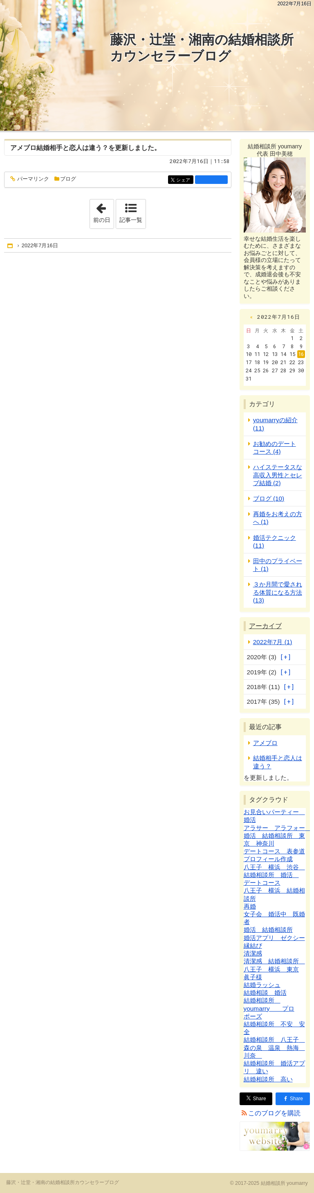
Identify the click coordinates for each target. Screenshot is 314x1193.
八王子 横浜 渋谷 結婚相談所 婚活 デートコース (274, 875)
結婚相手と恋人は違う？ (72, 147)
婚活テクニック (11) (274, 541)
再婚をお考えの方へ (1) (277, 517)
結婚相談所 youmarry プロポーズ (269, 1008)
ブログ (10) (269, 498)
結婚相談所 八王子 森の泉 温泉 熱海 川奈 (274, 1047)
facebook (211, 179)
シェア (184, 180)
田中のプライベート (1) (277, 564)
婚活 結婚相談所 (268, 929)
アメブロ (23, 147)
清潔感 (253, 953)
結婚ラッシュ (262, 984)
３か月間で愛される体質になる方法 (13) (277, 592)
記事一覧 (130, 220)
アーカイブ (265, 625)
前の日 (103, 211)
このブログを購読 (274, 1113)
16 (301, 354)
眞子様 (253, 977)
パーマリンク (32, 179)
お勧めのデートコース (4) (274, 447)
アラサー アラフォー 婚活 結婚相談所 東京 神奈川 (277, 835)
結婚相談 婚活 (265, 992)
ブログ (68, 179)
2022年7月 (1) (272, 641)
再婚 (250, 906)
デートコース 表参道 (274, 851)
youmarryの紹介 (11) (275, 423)
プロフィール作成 (268, 858)
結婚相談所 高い (268, 1079)
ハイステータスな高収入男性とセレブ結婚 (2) (277, 474)
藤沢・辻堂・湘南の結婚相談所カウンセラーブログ (202, 47)
